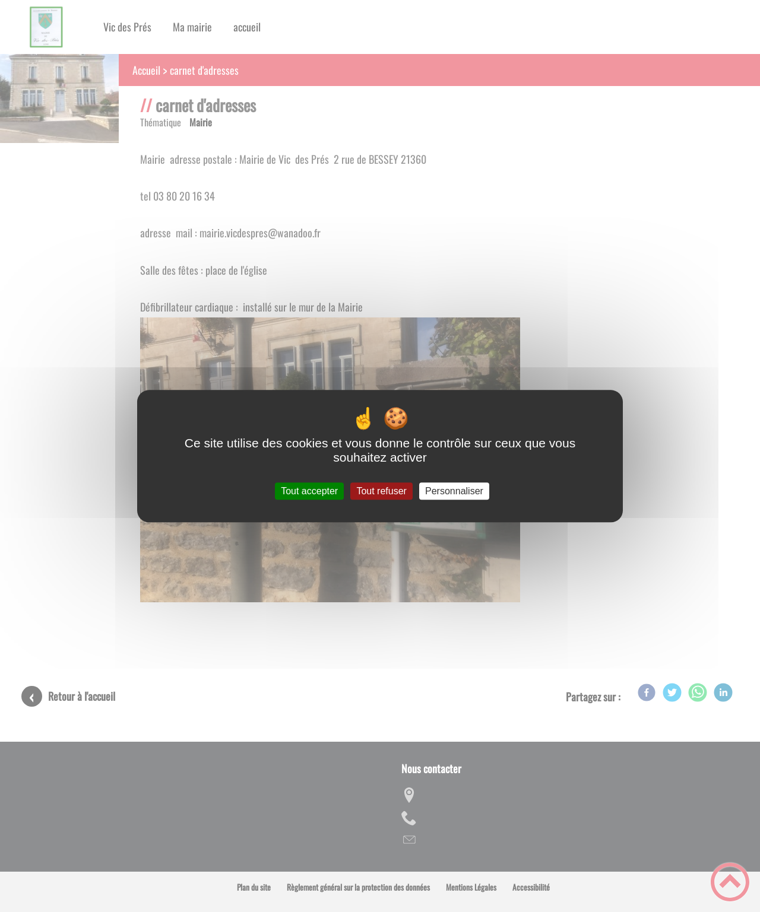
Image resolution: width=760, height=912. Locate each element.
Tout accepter (309, 491)
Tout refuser (381, 491)
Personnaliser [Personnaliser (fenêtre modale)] (454, 491)
